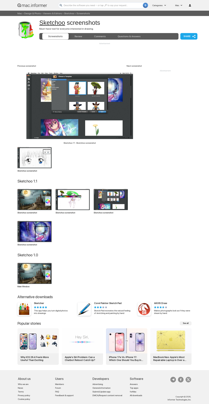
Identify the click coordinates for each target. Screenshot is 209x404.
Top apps (134, 388)
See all (185, 323)
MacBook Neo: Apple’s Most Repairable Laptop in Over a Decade (169, 358)
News (20, 388)
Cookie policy (24, 399)
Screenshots (55, 36)
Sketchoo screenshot (34, 159)
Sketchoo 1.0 (27, 255)
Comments (100, 36)
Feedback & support (64, 395)
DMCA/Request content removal (107, 395)
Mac (19, 13)
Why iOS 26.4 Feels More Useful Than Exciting (35, 358)
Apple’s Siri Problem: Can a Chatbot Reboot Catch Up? (80, 358)
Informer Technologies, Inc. (179, 400)
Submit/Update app (101, 391)
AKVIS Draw (160, 303)
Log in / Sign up (189, 5)
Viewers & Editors (52, 13)
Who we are (23, 384)
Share (187, 36)
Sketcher (39, 303)
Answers (129, 36)
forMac (133, 391)
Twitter (188, 379)
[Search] (102, 5)
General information (101, 388)
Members (59, 384)
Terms (21, 391)
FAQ (57, 391)
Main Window (34, 275)
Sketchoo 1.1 (27, 181)
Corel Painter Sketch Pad (108, 303)
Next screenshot (134, 66)
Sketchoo (69, 13)
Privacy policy (24, 395)
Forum (58, 388)
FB (181, 379)
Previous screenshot (26, 66)
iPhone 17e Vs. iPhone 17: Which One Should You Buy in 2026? (125, 358)
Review (78, 36)
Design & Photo (32, 13)
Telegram (173, 379)
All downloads (136, 395)
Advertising (98, 384)
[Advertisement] (104, 53)
